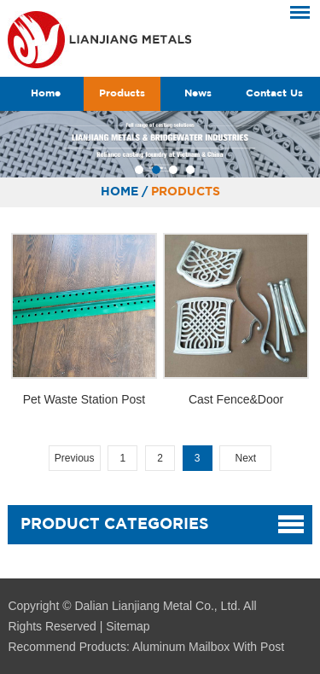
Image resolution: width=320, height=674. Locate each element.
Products (122, 93)
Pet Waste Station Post (84, 399)
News (198, 93)
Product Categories (114, 525)
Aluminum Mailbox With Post (208, 647)
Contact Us (274, 93)
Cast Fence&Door (236, 399)
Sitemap (127, 626)
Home (46, 93)
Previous (75, 458)
